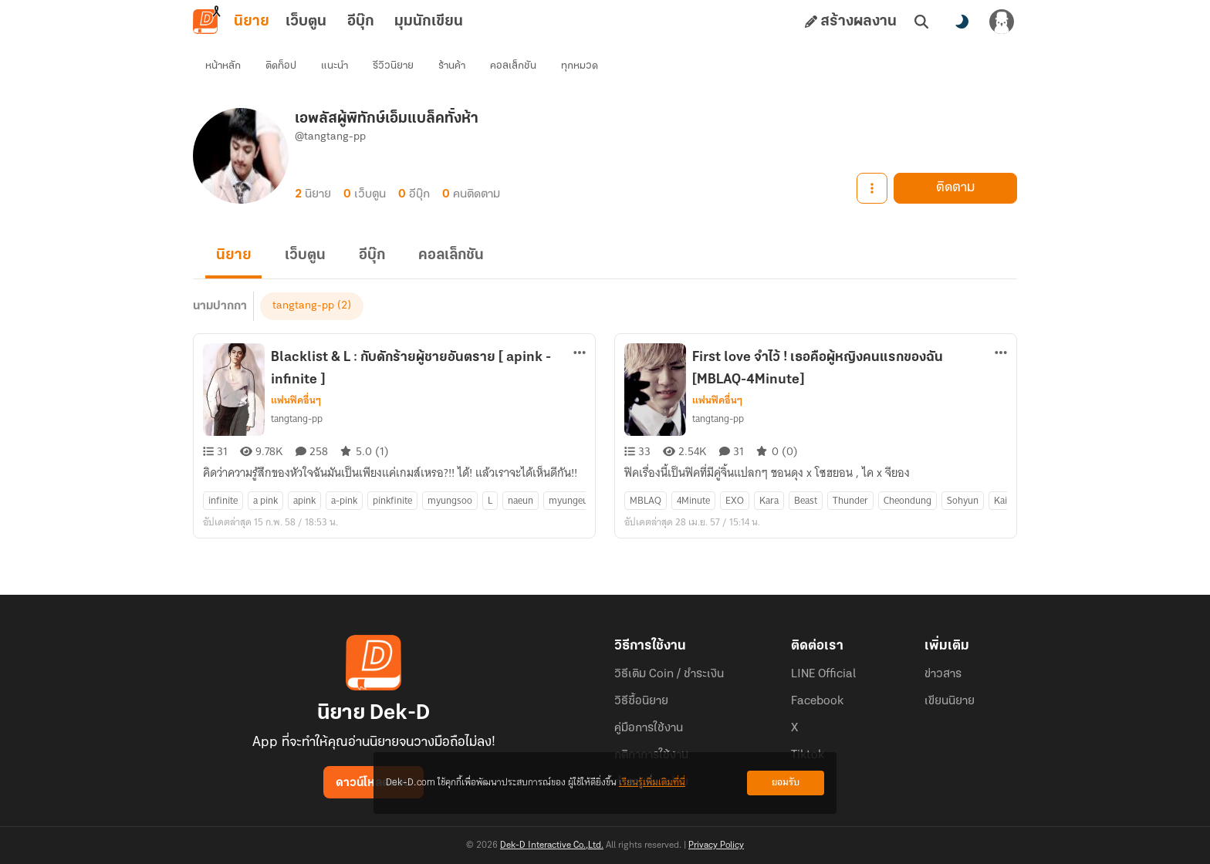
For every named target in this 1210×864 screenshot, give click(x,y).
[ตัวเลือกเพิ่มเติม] (579, 353)
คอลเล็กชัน (513, 66)
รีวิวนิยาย (393, 66)
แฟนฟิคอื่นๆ (296, 401)
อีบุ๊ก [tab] (360, 21)
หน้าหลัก (223, 66)
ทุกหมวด (579, 66)
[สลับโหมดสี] (961, 21)
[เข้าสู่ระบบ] (1001, 21)
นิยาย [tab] (251, 21)
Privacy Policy (716, 845)
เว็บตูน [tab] (306, 21)
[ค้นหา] (921, 21)
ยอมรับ (785, 782)
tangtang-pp (303, 306)
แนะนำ (334, 66)
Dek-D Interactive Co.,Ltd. (551, 845)
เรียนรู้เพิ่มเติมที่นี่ (652, 782)
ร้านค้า (451, 66)
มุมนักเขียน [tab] (428, 21)
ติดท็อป (280, 66)
